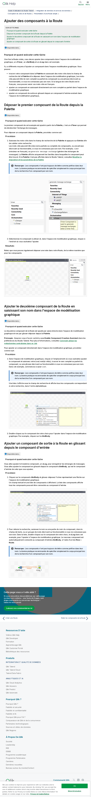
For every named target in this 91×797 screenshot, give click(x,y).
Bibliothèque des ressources (18, 651)
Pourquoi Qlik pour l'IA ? (15, 717)
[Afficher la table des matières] (5, 10)
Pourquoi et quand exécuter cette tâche (22, 31)
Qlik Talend (10, 666)
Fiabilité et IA (11, 713)
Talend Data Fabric (13, 673)
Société (9, 741)
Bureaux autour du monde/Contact (20, 768)
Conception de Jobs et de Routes (20, 14)
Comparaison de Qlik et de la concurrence (23, 720)
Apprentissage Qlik (13, 645)
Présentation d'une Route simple (45, 14)
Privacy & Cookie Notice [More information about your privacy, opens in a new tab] (39, 794)
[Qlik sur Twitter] (74, 780)
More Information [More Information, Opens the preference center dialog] (74, 791)
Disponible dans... (13, 48)
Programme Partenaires (15, 758)
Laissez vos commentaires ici (19, 608)
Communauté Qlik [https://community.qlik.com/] (61, 780)
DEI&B (8, 751)
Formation (10, 641)
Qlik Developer (12, 638)
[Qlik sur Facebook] (83, 780)
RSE (7, 748)
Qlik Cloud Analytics (14, 682)
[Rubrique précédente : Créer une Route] (23, 618)
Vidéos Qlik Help (13, 635)
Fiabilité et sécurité (13, 707)
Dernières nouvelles (14, 764)
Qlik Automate (11, 692)
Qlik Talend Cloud (13, 670)
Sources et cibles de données (18, 727)
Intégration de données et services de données (53, 11)
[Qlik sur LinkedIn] (78, 780)
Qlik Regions (11, 730)
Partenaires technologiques (17, 723)
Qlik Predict (10, 689)
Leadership (10, 744)
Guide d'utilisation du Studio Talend (21, 11)
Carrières (9, 761)
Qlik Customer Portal (14, 648)
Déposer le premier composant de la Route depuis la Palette (29, 34)
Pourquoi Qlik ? (12, 704)
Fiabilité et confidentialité (16, 710)
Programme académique (16, 754)
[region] (45, 789)
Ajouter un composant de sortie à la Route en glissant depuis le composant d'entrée (38, 42)
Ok (74, 786)
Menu (88, 4)
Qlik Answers (11, 686)
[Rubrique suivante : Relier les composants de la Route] (67, 618)
